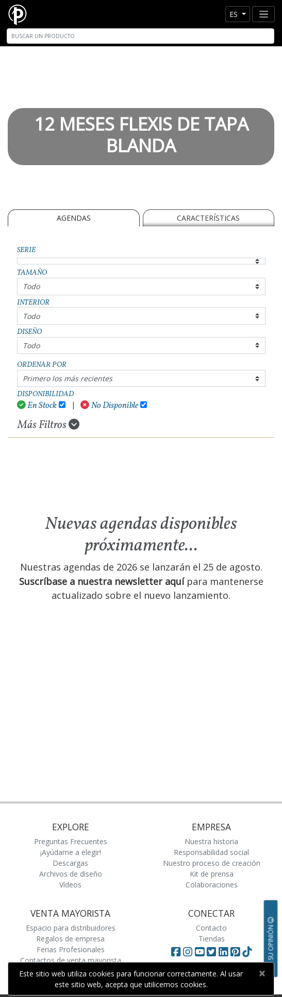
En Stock (37, 406)
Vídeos (70, 884)
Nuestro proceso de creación (211, 863)
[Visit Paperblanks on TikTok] (247, 952)
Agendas (74, 218)
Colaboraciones (212, 884)
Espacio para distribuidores (70, 928)
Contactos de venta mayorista (70, 960)
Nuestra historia (211, 841)
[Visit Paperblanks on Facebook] (175, 952)
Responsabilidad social (211, 852)
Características (208, 218)
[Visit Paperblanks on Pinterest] (236, 952)
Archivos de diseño (70, 874)
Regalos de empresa (70, 938)
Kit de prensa (212, 874)
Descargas (70, 863)
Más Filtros (48, 425)
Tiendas (211, 938)
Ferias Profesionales (71, 949)
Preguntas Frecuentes (70, 841)
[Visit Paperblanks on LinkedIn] (224, 952)
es (234, 14)
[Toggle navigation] (263, 14)
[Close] (262, 973)
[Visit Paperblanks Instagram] (187, 952)
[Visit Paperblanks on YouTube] (201, 952)
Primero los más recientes (67, 378)
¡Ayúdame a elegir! (70, 852)
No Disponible (109, 406)
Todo (31, 286)
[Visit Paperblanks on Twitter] (213, 952)
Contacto (211, 928)
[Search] (140, 36)
